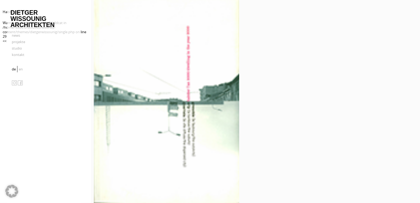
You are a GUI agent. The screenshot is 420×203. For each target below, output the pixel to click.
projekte (18, 41)
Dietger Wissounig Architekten (32, 18)
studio (17, 48)
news (16, 35)
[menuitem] (14, 69)
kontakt (18, 54)
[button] (12, 191)
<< (4, 41)
